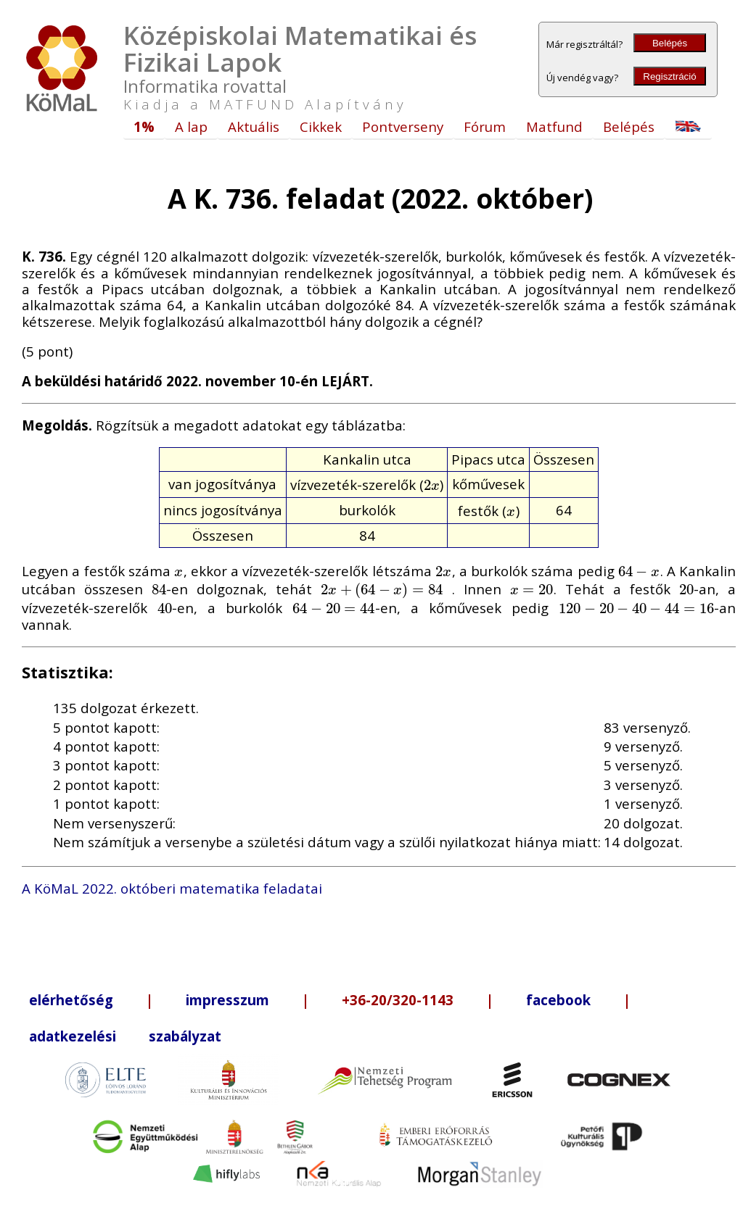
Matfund (554, 126)
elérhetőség (71, 1000)
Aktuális (253, 126)
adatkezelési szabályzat (125, 1036)
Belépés (669, 43)
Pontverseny (402, 126)
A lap (191, 126)
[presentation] (432, 484)
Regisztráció (669, 76)
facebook (558, 1000)
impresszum (227, 1000)
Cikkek (321, 126)
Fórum (485, 126)
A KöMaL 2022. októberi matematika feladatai (172, 888)
